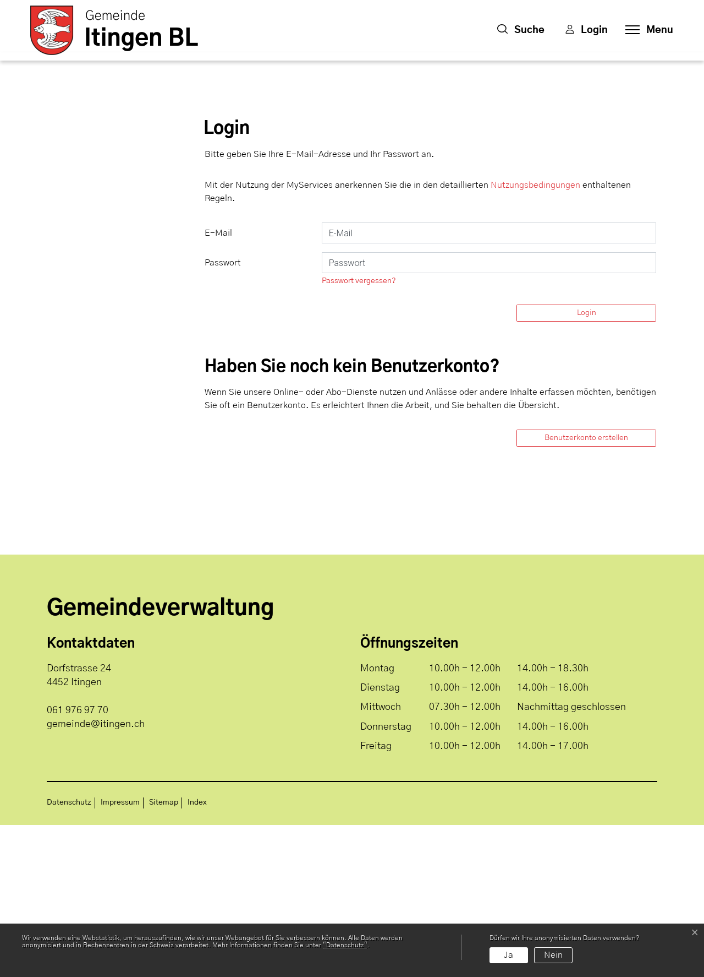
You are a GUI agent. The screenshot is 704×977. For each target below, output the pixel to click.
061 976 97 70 (77, 862)
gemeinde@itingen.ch (96, 876)
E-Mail (218, 385)
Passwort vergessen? (359, 433)
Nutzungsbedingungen (535, 337)
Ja (508, 955)
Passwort (223, 414)
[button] (521, 30)
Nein (553, 955)
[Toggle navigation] (646, 30)
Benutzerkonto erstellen (586, 590)
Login (586, 465)
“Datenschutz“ (345, 945)
